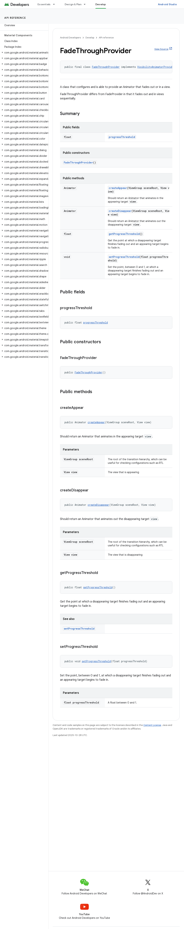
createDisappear (120, 211)
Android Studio (167, 4)
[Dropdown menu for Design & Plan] (86, 4)
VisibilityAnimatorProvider (156, 67)
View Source (161, 49)
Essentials (44, 4)
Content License (152, 725)
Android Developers (70, 37)
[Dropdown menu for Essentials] (55, 4)
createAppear (118, 188)
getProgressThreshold (124, 234)
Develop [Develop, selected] (100, 4)
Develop (90, 37)
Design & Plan (73, 4)
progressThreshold (122, 137)
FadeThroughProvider (106, 67)
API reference (15, 17)
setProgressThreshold (124, 257)
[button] (23, 52)
